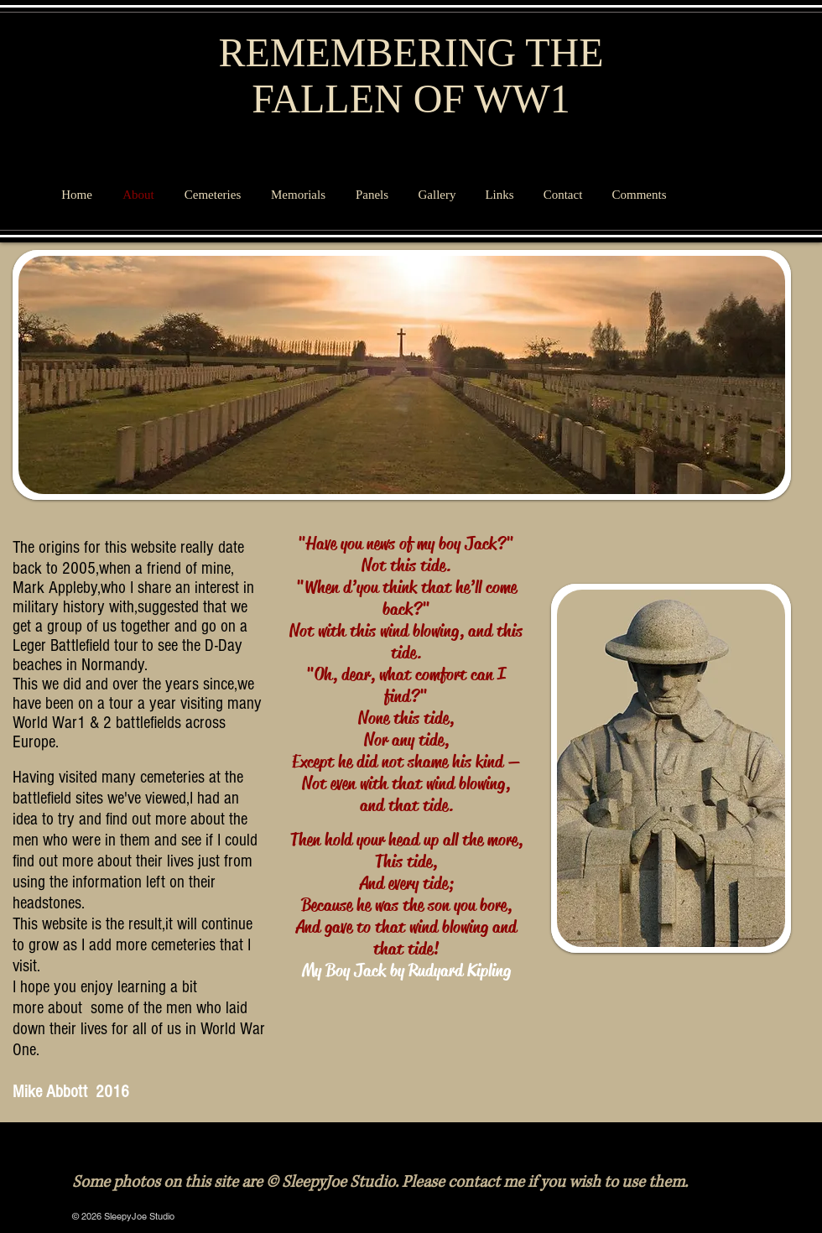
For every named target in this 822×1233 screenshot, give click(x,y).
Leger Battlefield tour (75, 645)
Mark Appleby (55, 587)
